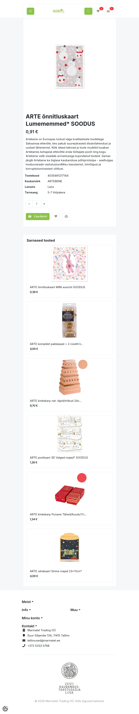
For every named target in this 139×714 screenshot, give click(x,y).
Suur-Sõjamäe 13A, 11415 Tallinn (49, 635)
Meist (26, 602)
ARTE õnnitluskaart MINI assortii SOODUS (57, 287)
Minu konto (31, 618)
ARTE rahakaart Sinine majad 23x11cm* (56, 571)
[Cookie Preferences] (5, 708)
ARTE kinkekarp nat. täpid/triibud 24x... (56, 401)
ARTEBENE (55, 181)
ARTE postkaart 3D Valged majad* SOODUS (59, 457)
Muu (74, 610)
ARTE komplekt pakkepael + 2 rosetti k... (56, 344)
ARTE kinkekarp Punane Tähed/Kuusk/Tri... (58, 514)
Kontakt (28, 626)
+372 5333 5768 (39, 645)
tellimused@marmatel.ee (44, 640)
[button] (30, 66)
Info (25, 610)
